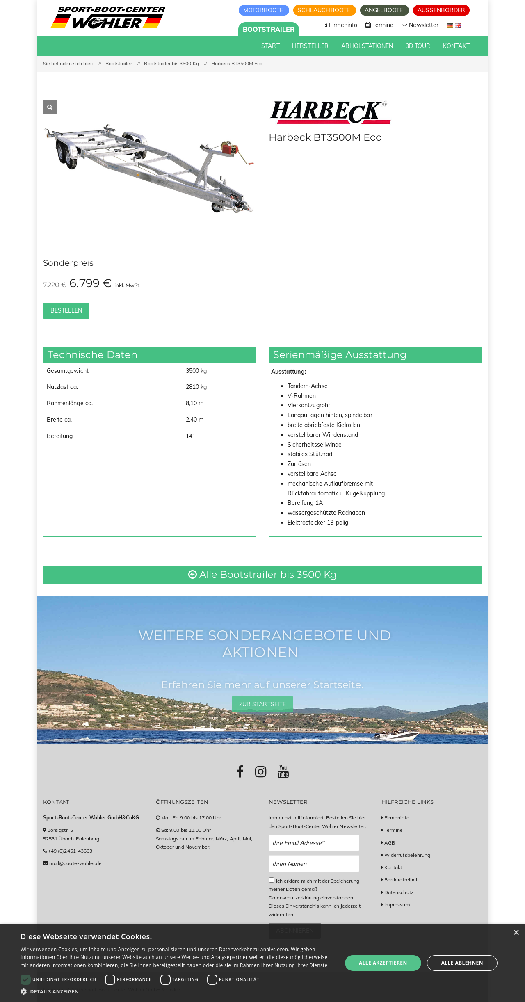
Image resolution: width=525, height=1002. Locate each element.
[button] (177, 991)
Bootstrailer (268, 29)
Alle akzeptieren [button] (383, 962)
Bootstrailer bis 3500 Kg (171, 63)
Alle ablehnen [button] (462, 962)
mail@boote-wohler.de (75, 863)
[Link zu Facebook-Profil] (240, 771)
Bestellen (66, 310)
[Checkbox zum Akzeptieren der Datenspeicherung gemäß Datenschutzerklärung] (271, 880)
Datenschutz (398, 892)
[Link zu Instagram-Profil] (260, 771)
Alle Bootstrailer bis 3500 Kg (262, 574)
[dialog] (262, 963)
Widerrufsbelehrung (407, 855)
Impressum (397, 905)
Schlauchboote (325, 10)
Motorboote (264, 10)
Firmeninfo (396, 818)
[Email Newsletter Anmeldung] (314, 843)
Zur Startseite (262, 704)
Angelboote (385, 10)
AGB (389, 843)
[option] (149, 168)
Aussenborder (441, 10)
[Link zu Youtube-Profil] (283, 771)
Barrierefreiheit (401, 879)
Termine (393, 830)
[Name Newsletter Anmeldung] (314, 863)
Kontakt (393, 867)
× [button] (516, 933)
